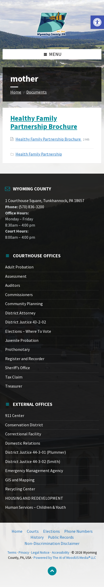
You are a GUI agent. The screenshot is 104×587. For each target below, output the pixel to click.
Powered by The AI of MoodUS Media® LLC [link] (65, 557)
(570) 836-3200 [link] (31, 206)
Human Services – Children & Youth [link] (35, 507)
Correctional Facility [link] (23, 433)
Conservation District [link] (24, 424)
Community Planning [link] (24, 303)
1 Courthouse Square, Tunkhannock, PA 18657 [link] (44, 200)
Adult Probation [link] (19, 267)
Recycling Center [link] (20, 488)
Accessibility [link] (60, 552)
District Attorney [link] (20, 313)
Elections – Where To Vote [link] (28, 331)
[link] (97, 22)
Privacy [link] (24, 552)
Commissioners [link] (19, 294)
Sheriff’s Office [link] (17, 367)
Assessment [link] (16, 276)
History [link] (37, 537)
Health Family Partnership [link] (38, 154)
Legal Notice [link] (40, 552)
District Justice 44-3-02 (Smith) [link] (32, 461)
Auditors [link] (12, 285)
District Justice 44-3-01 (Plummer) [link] (35, 452)
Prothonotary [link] (17, 349)
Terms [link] (11, 552)
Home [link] (15, 92)
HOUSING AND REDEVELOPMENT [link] (34, 498)
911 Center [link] (14, 415)
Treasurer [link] (13, 386)
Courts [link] (33, 531)
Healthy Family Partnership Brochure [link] (43, 122)
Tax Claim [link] (13, 377)
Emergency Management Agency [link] (34, 470)
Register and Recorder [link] (24, 358)
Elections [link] (51, 531)
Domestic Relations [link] (22, 443)
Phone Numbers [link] (78, 531)
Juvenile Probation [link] (21, 340)
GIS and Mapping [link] (20, 479)
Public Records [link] (61, 537)
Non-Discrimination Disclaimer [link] (52, 543)
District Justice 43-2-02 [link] (25, 322)
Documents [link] (36, 92)
